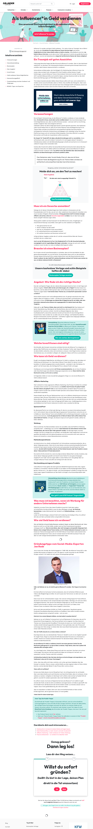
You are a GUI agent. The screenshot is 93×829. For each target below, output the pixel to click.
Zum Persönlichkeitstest (61, 199)
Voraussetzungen (12, 60)
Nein (64, 789)
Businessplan (10, 66)
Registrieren (85, 4)
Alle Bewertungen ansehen (60, 807)
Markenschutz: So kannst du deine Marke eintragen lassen (53, 729)
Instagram (59, 826)
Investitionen (11, 72)
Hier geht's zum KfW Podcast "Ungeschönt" (67, 495)
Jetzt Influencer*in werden (44, 34)
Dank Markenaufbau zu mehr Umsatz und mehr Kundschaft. (54, 731)
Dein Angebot (11, 69)
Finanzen (49, 10)
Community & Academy (65, 10)
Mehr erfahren (63, 104)
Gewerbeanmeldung (13, 63)
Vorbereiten (12, 10)
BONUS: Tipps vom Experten (15, 86)
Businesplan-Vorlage (32, 826)
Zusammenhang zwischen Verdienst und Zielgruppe (18, 82)
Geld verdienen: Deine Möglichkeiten (17, 75)
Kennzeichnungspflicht (13, 78)
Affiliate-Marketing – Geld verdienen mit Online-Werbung (53, 733)
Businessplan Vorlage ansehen (60, 275)
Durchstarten (37, 10)
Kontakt (7, 827)
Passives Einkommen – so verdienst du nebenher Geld (52, 734)
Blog (6, 823)
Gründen (24, 10)
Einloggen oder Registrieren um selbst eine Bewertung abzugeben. (60, 805)
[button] (73, 4)
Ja (56, 789)
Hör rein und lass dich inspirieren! (67, 338)
